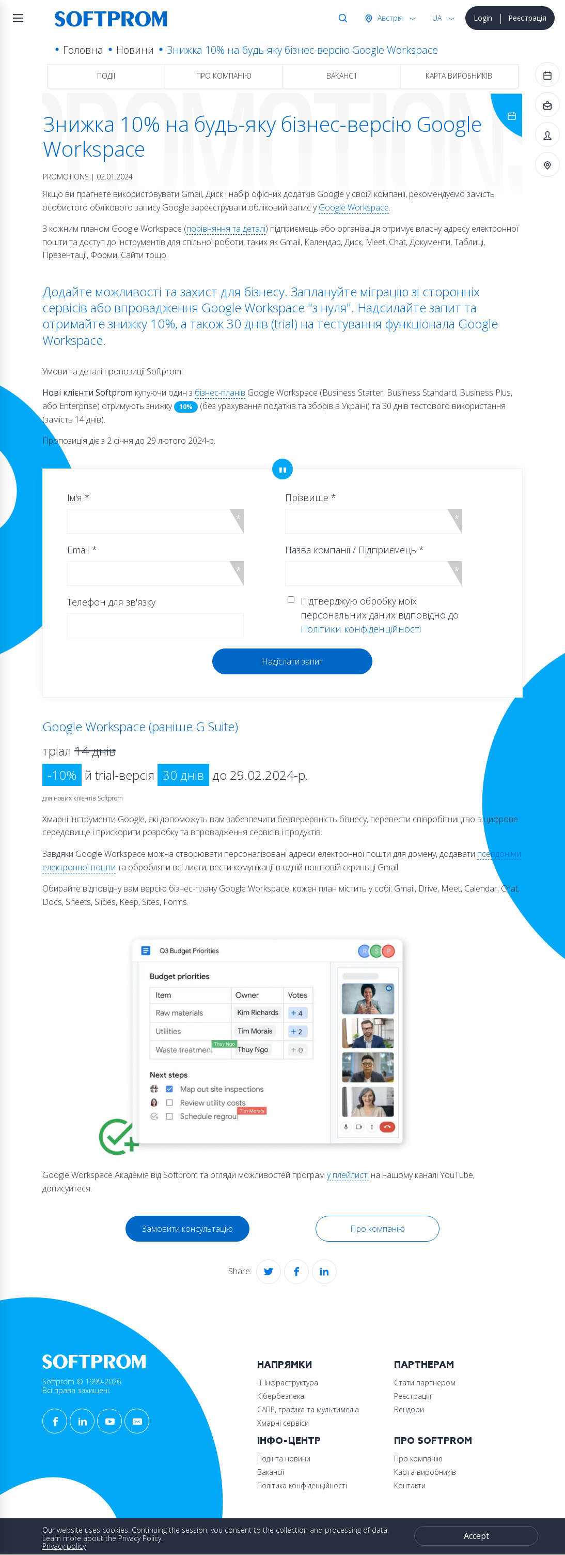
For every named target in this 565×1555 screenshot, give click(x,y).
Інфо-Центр (289, 1441)
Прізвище (310, 497)
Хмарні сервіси (283, 1423)
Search (341, 18)
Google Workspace (354, 207)
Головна (83, 50)
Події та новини (283, 1458)
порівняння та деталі (225, 228)
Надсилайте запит (409, 307)
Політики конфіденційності (361, 629)
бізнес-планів (220, 392)
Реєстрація (527, 18)
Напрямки (284, 1365)
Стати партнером (425, 1382)
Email (82, 550)
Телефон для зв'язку (111, 602)
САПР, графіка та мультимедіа (308, 1409)
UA (437, 18)
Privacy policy (64, 1546)
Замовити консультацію (187, 1228)
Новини (135, 50)
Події (106, 76)
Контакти (410, 1485)
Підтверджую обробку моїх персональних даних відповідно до (380, 615)
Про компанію (224, 76)
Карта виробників (459, 76)
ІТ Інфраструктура (287, 1382)
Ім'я (78, 497)
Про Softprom (433, 1441)
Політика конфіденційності (302, 1485)
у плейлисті (348, 1175)
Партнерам (424, 1365)
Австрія (389, 18)
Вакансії (341, 76)
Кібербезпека (280, 1396)
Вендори (409, 1409)
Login (483, 18)
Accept (476, 1536)
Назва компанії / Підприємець (354, 550)
